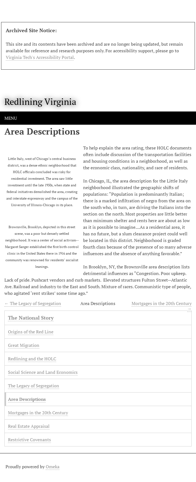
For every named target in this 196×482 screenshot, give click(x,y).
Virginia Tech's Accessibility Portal (40, 57)
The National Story (31, 317)
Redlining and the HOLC (32, 359)
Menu (10, 118)
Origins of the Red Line (30, 332)
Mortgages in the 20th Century (38, 413)
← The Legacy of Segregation (32, 303)
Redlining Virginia (40, 101)
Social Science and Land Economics (43, 372)
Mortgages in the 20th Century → (162, 306)
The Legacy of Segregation (33, 386)
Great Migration (23, 345)
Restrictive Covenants (29, 440)
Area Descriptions (27, 399)
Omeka (52, 467)
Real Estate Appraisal (29, 426)
